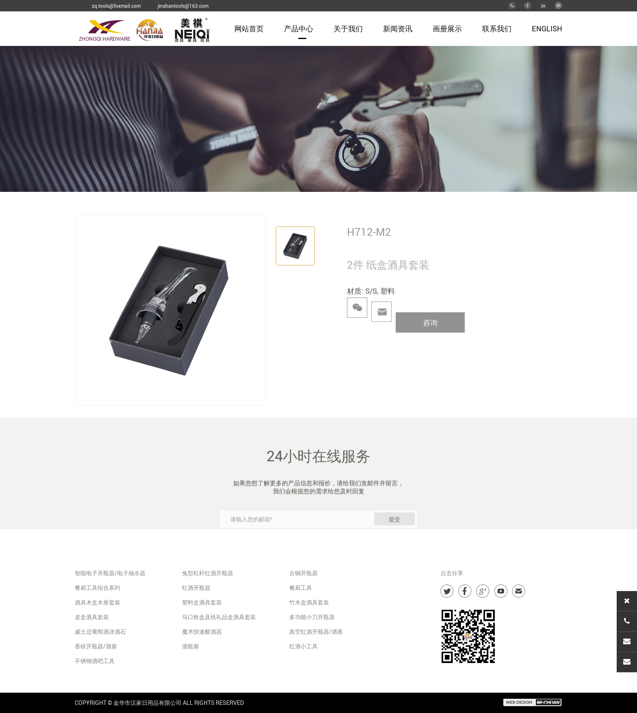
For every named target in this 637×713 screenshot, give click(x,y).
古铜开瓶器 (303, 573)
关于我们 (348, 28)
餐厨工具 (300, 587)
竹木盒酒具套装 (309, 602)
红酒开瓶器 (196, 587)
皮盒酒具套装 (92, 617)
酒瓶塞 (190, 646)
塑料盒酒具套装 (202, 602)
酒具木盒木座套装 (97, 602)
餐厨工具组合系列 (97, 587)
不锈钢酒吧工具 (95, 661)
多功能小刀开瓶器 (312, 617)
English (547, 28)
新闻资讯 (397, 28)
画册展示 (447, 28)
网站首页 (249, 28)
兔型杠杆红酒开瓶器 (207, 573)
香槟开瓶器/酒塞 (96, 646)
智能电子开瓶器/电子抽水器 (110, 573)
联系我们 (496, 28)
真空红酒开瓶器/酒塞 (316, 631)
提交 (394, 534)
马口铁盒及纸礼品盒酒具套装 (219, 617)
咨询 (430, 335)
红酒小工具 (303, 646)
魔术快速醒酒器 (202, 631)
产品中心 (298, 28)
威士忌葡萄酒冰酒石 (100, 631)
